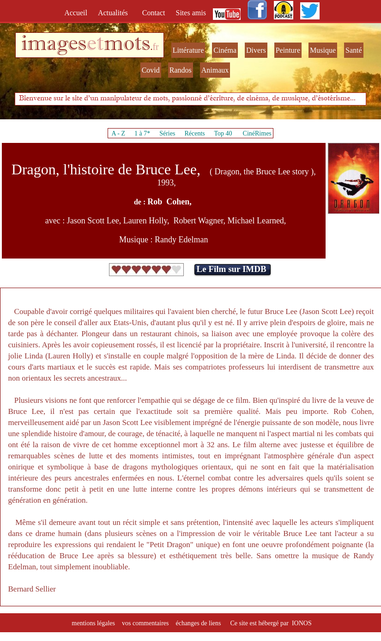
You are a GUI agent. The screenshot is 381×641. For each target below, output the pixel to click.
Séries (167, 133)
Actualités (115, 13)
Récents (194, 133)
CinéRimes (257, 133)
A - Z (118, 133)
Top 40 (223, 133)
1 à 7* (142, 133)
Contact (154, 13)
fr (155, 47)
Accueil (77, 13)
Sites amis (191, 13)
